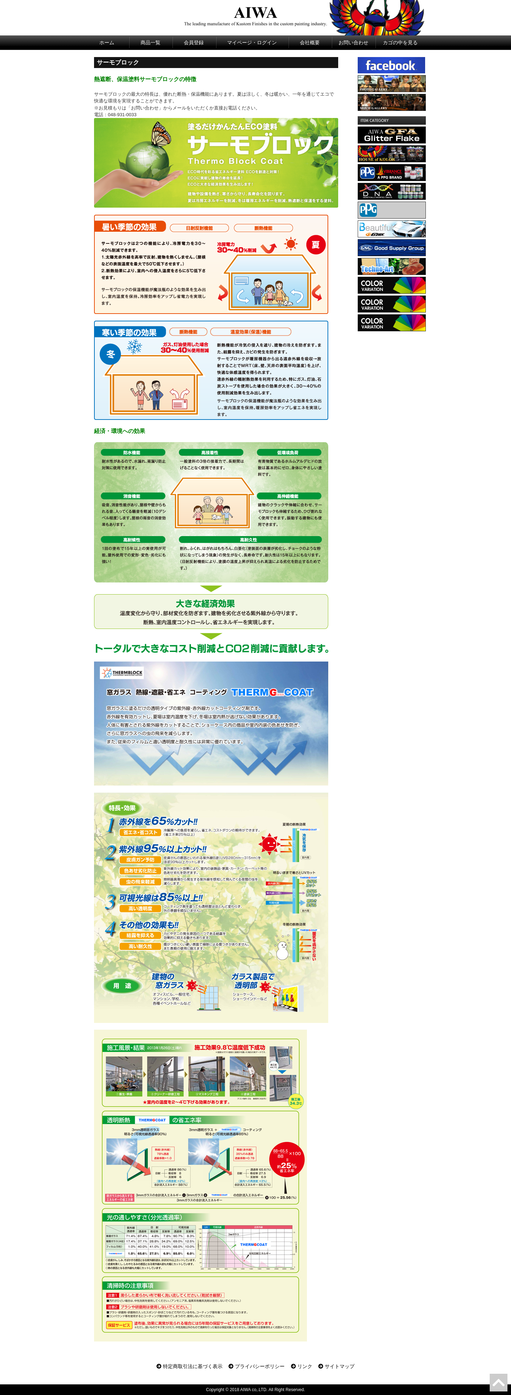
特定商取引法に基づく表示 (189, 1366)
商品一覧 (150, 42)
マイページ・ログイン (252, 42)
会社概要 (310, 42)
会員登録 (194, 42)
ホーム (106, 42)
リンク (301, 1366)
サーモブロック (118, 62)
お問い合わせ (353, 42)
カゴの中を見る (400, 42)
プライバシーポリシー (257, 1366)
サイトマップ (336, 1366)
